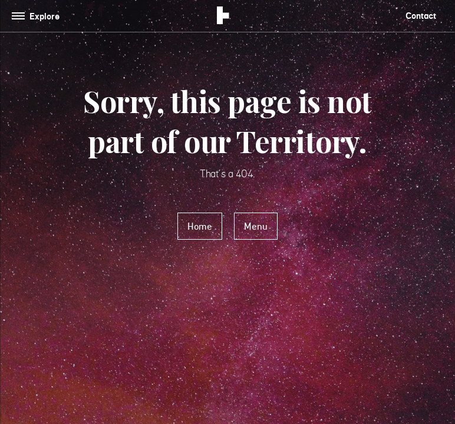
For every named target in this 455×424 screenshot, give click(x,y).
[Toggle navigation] (38, 16)
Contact (420, 15)
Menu (256, 226)
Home (199, 226)
